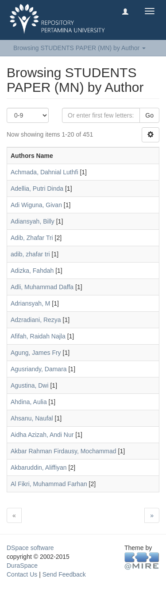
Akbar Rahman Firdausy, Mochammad (63, 451)
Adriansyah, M (30, 303)
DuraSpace (22, 565)
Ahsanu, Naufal (32, 418)
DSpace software (30, 547)
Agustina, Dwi (30, 385)
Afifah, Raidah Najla (38, 336)
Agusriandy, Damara (39, 369)
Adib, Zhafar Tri (32, 237)
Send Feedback (64, 574)
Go (149, 115)
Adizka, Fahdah (32, 270)
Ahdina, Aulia (29, 401)
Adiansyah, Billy (32, 221)
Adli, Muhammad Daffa (42, 287)
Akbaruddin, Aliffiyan (39, 467)
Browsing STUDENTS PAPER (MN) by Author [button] (79, 47)
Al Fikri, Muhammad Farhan (49, 483)
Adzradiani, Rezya (36, 319)
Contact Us (22, 574)
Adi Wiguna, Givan (36, 204)
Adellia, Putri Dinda (37, 188)
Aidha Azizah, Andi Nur (42, 434)
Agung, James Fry (36, 352)
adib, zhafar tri (30, 254)
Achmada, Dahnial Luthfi (44, 172)
